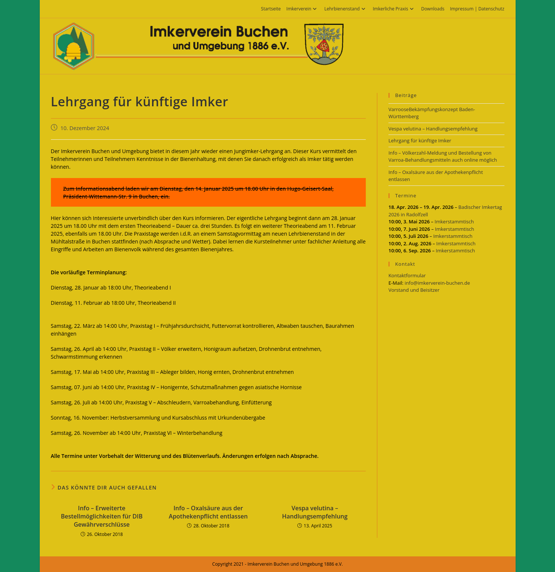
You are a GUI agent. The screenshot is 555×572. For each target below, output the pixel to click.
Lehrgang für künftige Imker (419, 140)
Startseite (271, 9)
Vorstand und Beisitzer (413, 290)
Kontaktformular (407, 275)
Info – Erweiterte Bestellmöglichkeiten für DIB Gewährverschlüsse (102, 516)
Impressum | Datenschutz (477, 9)
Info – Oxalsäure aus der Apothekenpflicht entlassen (208, 512)
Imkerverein (302, 9)
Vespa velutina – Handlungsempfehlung (315, 512)
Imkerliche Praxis (394, 9)
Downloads (433, 9)
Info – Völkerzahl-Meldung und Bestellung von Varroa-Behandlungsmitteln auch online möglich (442, 156)
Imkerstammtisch (454, 221)
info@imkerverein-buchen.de (437, 282)
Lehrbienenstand (345, 9)
